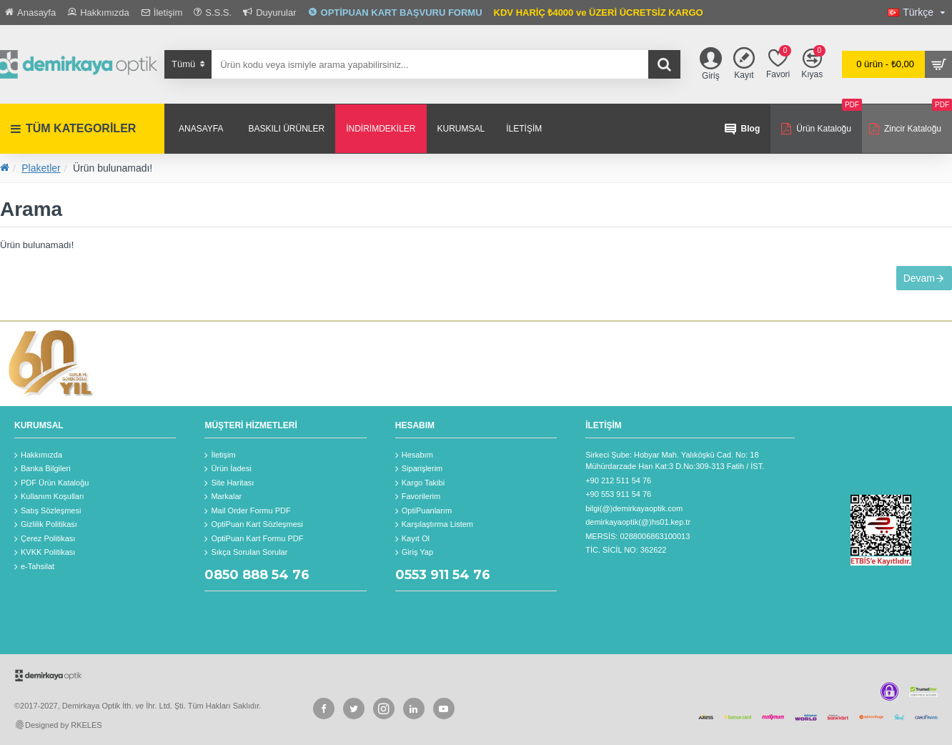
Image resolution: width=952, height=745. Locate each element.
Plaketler (40, 168)
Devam (911, 286)
